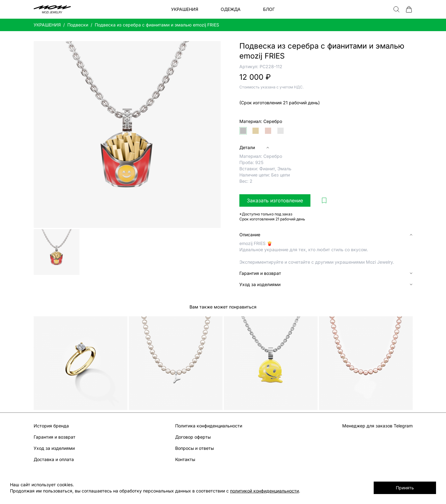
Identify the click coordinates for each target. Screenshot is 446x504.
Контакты (185, 459)
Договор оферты (193, 437)
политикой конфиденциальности (264, 490)
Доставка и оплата (54, 459)
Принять (405, 487)
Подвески (77, 24)
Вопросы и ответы (194, 448)
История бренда (51, 425)
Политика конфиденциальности (208, 425)
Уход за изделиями (54, 448)
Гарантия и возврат (54, 437)
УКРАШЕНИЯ (47, 24)
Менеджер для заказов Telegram (377, 425)
